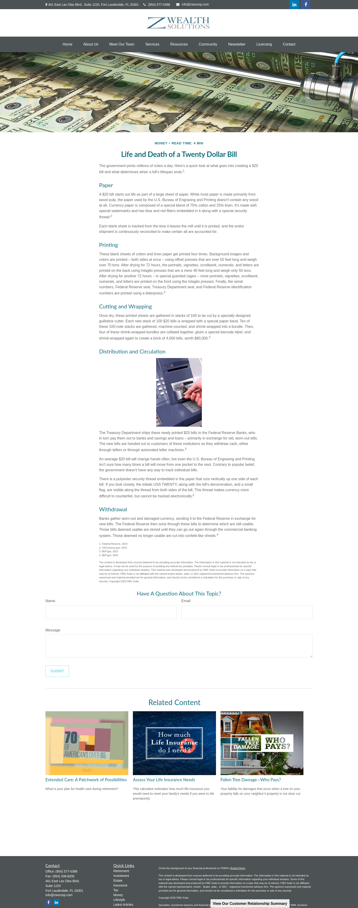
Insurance (120, 885)
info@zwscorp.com (192, 4)
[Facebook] (305, 4)
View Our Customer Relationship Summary (250, 903)
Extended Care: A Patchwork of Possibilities (86, 779)
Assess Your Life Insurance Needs (164, 779)
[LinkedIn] (294, 4)
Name (50, 601)
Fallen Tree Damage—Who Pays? (251, 779)
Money (118, 895)
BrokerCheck (237, 868)
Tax (115, 890)
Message (52, 630)
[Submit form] (57, 671)
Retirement (121, 871)
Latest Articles (123, 904)
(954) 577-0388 (156, 4)
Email (185, 601)
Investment (121, 876)
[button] (67, 44)
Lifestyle (119, 900)
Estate (118, 880)
